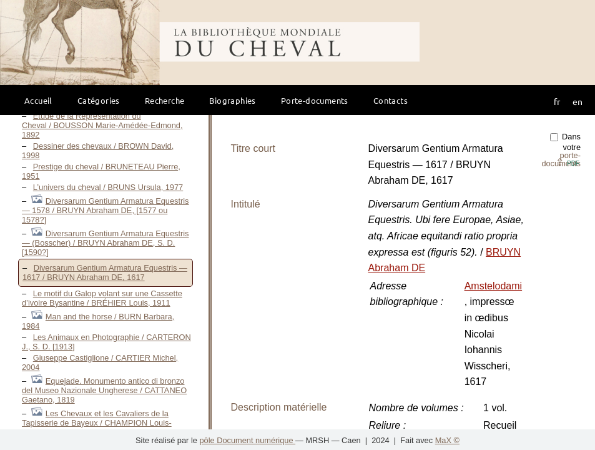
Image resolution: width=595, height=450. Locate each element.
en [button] (578, 101)
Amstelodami (493, 286)
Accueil (38, 100)
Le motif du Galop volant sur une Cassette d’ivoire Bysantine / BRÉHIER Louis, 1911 (102, 298)
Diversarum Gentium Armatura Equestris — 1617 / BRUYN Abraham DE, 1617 (104, 272)
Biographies (232, 100)
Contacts (390, 100)
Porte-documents (314, 100)
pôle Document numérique (247, 440)
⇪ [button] (567, 162)
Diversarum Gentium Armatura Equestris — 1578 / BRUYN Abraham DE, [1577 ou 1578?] (105, 210)
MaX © (447, 440)
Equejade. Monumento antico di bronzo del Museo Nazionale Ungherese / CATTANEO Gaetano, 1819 (104, 390)
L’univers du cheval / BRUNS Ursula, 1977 (108, 187)
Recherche (165, 100)
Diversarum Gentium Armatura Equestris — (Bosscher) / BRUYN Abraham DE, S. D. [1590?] (105, 243)
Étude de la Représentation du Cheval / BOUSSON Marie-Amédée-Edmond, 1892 (102, 125)
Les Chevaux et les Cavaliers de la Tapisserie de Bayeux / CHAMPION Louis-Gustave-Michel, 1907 (97, 423)
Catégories (98, 100)
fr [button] (557, 101)
